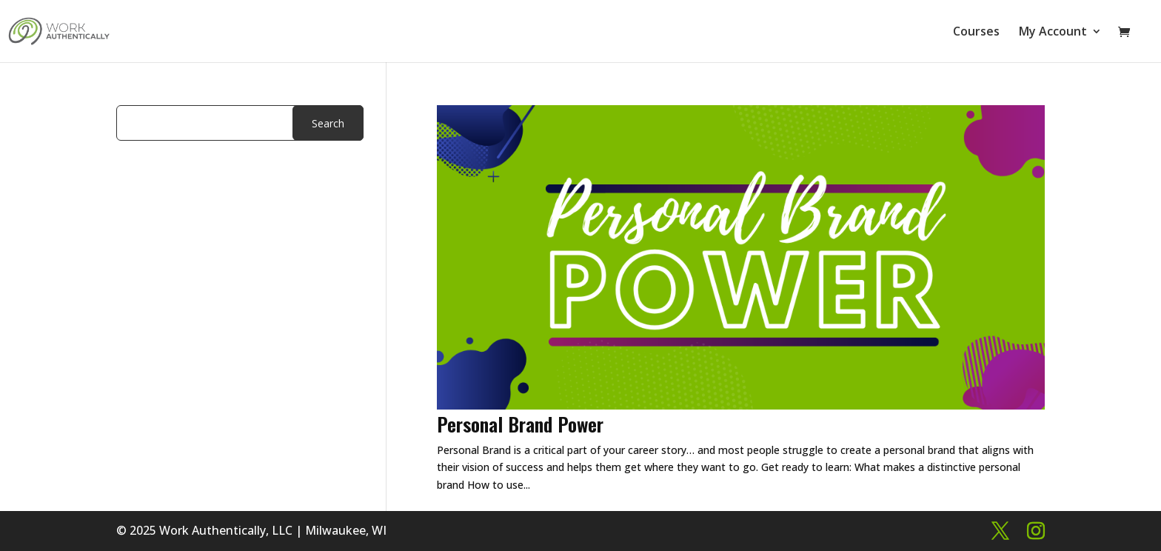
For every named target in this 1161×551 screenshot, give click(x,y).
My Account (1053, 32)
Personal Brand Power (520, 424)
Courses (976, 32)
